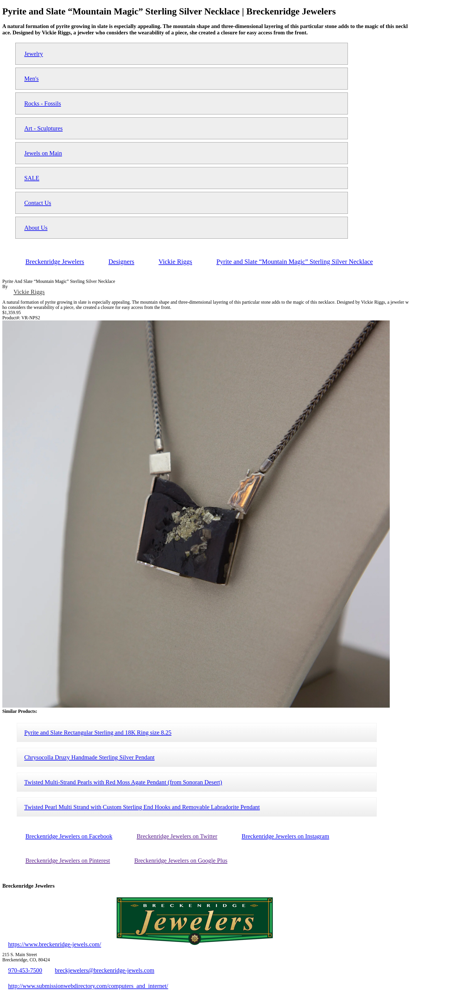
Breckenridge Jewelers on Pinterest (67, 860)
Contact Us (37, 202)
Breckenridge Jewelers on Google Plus (180, 860)
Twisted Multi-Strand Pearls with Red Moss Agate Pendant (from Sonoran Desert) (123, 782)
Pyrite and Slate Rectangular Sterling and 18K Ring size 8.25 (97, 732)
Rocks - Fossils (42, 103)
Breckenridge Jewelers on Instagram (285, 836)
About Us (35, 227)
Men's (31, 78)
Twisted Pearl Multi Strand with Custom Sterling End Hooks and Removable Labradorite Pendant (142, 807)
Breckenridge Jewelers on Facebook (68, 836)
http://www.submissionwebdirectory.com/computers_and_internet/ (88, 985)
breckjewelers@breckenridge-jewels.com (104, 970)
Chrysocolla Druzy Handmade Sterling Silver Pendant (89, 757)
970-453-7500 (25, 970)
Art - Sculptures (43, 128)
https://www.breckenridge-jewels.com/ (54, 944)
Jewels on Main (43, 153)
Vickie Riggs (29, 291)
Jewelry (33, 53)
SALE (31, 178)
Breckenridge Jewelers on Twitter (177, 836)
